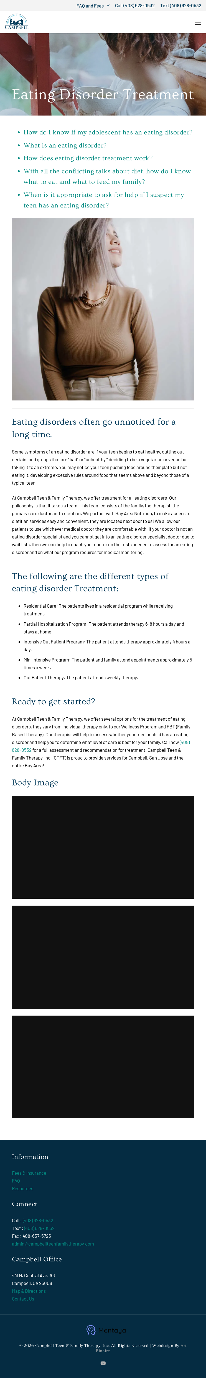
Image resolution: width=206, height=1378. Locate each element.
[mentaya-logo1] (106, 1330)
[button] (93, 5)
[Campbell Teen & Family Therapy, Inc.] (17, 22)
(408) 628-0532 (38, 1220)
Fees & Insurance (29, 1173)
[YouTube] (103, 1363)
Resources (22, 1188)
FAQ (16, 1180)
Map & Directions (29, 1291)
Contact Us (23, 1298)
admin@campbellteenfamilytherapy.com (53, 1243)
